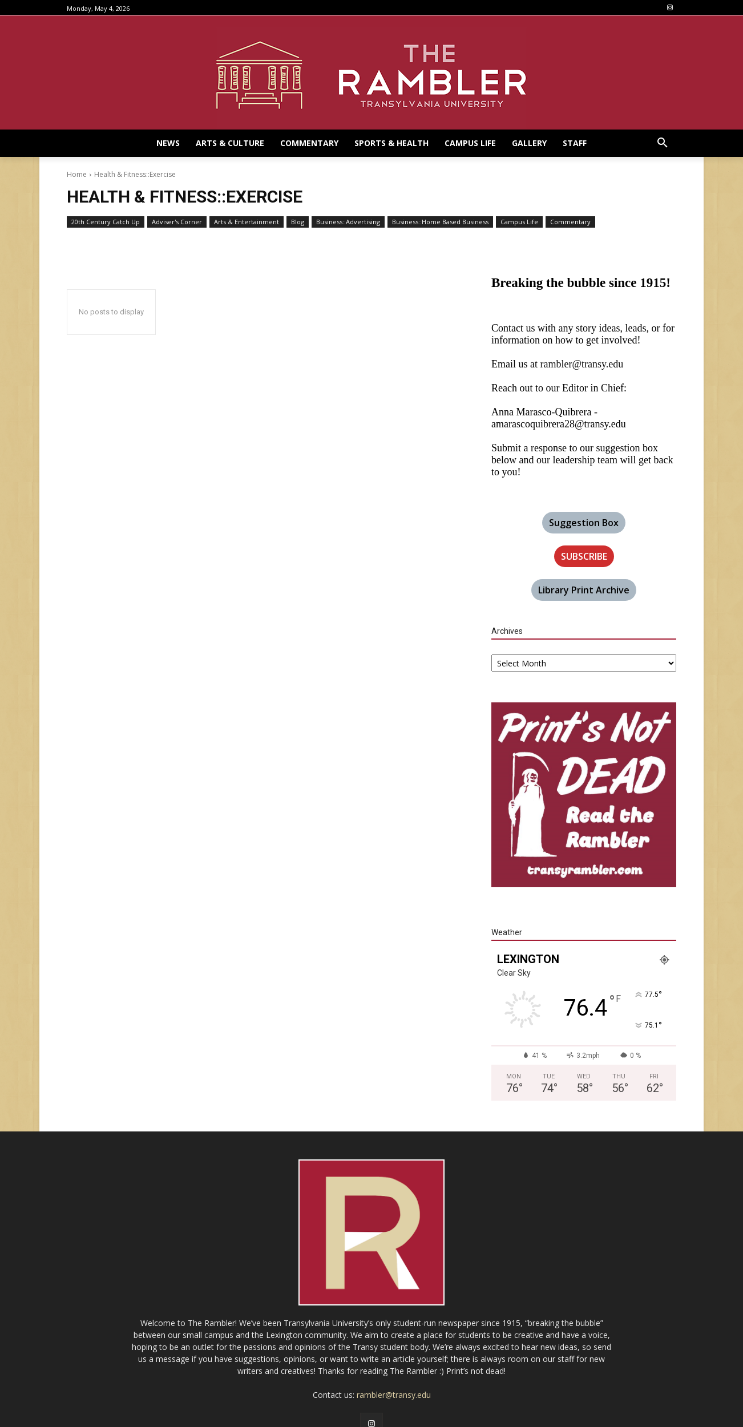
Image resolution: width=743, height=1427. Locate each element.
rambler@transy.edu (581, 364)
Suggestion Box (584, 522)
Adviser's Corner (177, 222)
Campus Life (519, 222)
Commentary (570, 222)
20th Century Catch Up (105, 222)
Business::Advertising (348, 222)
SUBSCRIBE (584, 556)
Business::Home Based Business (440, 222)
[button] (662, 143)
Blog (297, 222)
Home (77, 174)
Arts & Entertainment (246, 222)
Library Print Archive (583, 590)
